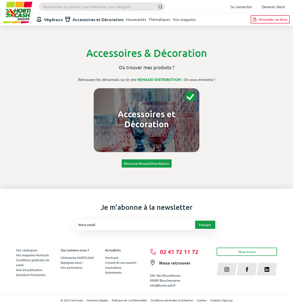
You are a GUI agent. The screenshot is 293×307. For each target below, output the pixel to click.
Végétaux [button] (50, 19)
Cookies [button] (202, 300)
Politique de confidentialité (129, 300)
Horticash (111, 258)
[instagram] (227, 269)
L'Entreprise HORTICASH (77, 258)
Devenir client (273, 6)
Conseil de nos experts (120, 263)
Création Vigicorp (221, 300)
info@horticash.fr (163, 285)
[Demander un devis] (270, 19)
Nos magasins (184, 19)
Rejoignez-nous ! (72, 263)
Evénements (113, 272)
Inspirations (113, 267)
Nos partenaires (71, 267)
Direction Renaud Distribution (146, 163)
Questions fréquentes (31, 275)
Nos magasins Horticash (32, 255)
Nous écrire (247, 251)
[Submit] (159, 6)
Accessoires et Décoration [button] (94, 19)
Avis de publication (29, 270)
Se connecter (241, 6)
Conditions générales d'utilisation (171, 300)
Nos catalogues (26, 250)
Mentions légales (97, 300)
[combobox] (102, 6)
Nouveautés (136, 19)
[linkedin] (267, 269)
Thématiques (159, 19)
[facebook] (247, 269)
